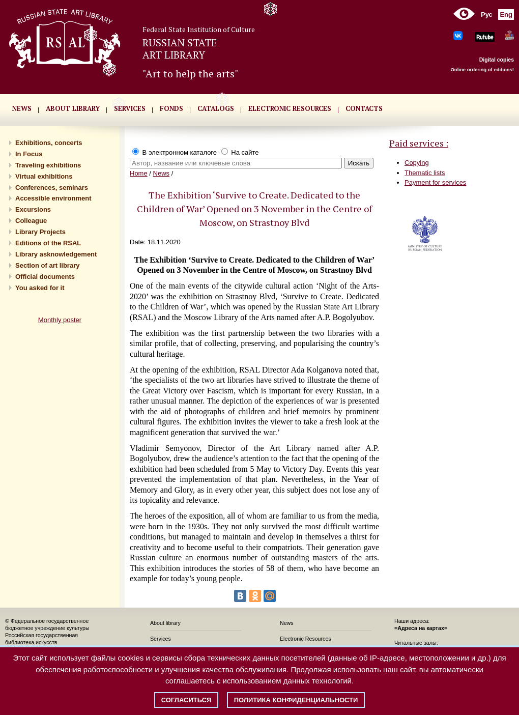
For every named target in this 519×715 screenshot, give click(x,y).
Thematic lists (425, 173)
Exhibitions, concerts (48, 143)
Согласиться (186, 700)
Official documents (45, 276)
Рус (487, 14)
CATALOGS (215, 108)
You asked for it (40, 288)
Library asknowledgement (56, 254)
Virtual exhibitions (43, 176)
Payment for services (435, 182)
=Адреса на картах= (420, 628)
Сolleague (31, 220)
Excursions (33, 209)
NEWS (22, 108)
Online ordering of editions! (482, 69)
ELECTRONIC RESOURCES (289, 108)
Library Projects (40, 232)
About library (73, 108)
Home (139, 173)
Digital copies (496, 59)
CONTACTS (364, 108)
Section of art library (47, 265)
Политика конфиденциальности (296, 700)
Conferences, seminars (51, 187)
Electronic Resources (305, 639)
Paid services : (418, 143)
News (161, 173)
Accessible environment (53, 198)
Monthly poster (59, 320)
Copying (417, 162)
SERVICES (130, 108)
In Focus (28, 154)
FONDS (171, 108)
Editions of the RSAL (48, 243)
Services (160, 639)
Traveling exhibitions (48, 165)
